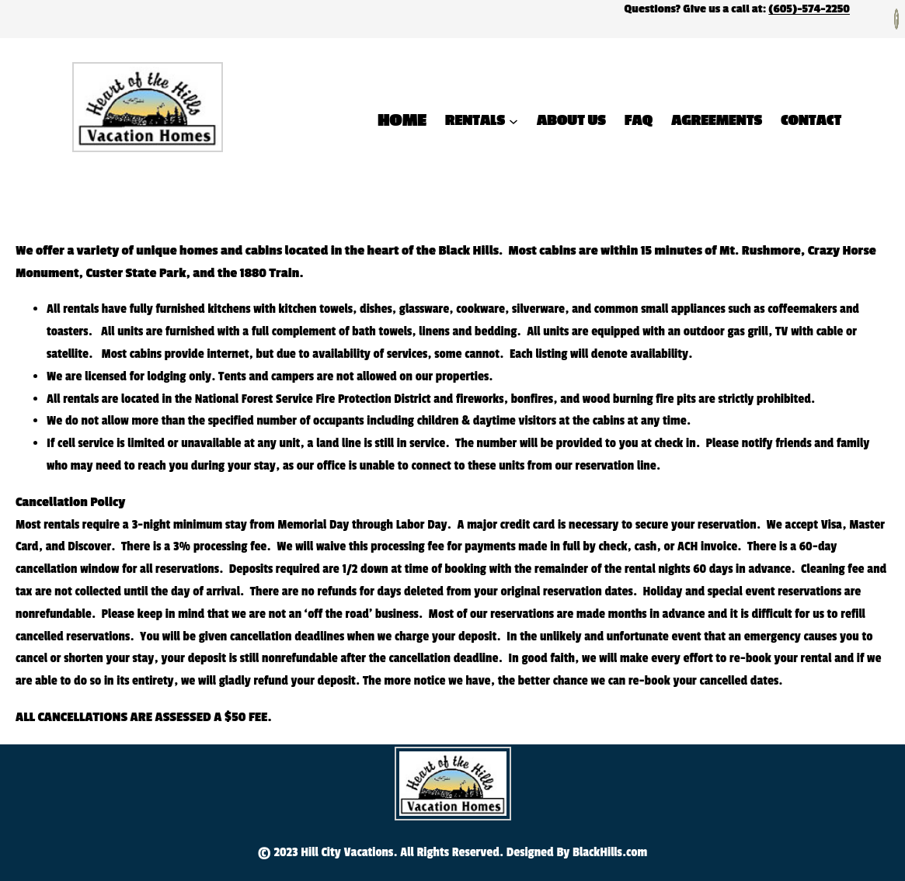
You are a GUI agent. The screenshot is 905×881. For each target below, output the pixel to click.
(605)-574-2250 (809, 9)
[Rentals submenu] (513, 120)
